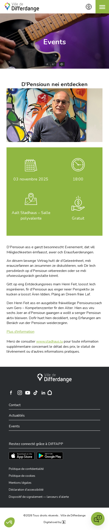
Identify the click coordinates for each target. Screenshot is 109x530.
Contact (15, 405)
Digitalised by (54, 522)
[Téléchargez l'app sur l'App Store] (22, 456)
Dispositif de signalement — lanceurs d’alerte (39, 497)
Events (54, 42)
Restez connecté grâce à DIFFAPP (36, 443)
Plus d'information (20, 331)
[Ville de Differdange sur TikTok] (35, 393)
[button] (102, 6)
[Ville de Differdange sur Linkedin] (43, 393)
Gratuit (78, 218)
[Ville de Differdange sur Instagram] (20, 393)
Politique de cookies (22, 476)
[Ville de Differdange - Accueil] (22, 7)
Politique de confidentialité (26, 469)
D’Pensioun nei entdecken (54, 84)
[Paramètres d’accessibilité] (88, 7)
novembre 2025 (30, 179)
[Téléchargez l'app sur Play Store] (50, 456)
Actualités (17, 415)
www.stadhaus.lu (49, 341)
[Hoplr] (50, 393)
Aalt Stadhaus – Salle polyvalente (31, 215)
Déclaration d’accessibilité (26, 490)
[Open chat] (98, 519)
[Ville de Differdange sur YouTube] (27, 393)
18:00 (78, 179)
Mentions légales (20, 483)
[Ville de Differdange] (54, 377)
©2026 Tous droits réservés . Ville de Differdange (54, 515)
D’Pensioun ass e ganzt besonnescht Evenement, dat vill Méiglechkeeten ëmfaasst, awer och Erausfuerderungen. (51, 249)
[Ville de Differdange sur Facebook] (11, 393)
